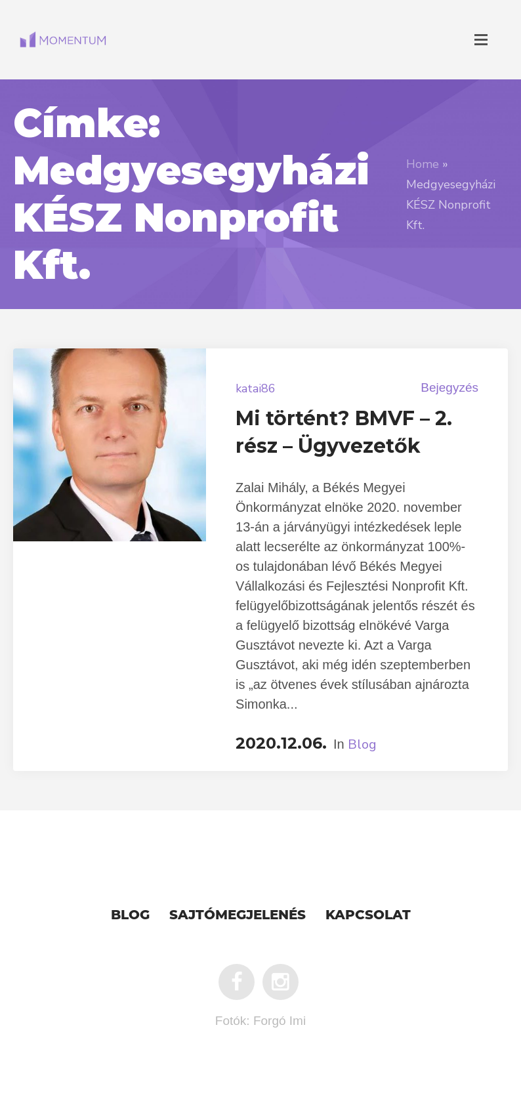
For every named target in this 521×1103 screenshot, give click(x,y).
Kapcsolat (368, 916)
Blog (362, 744)
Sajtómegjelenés (237, 916)
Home (422, 164)
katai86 (256, 388)
